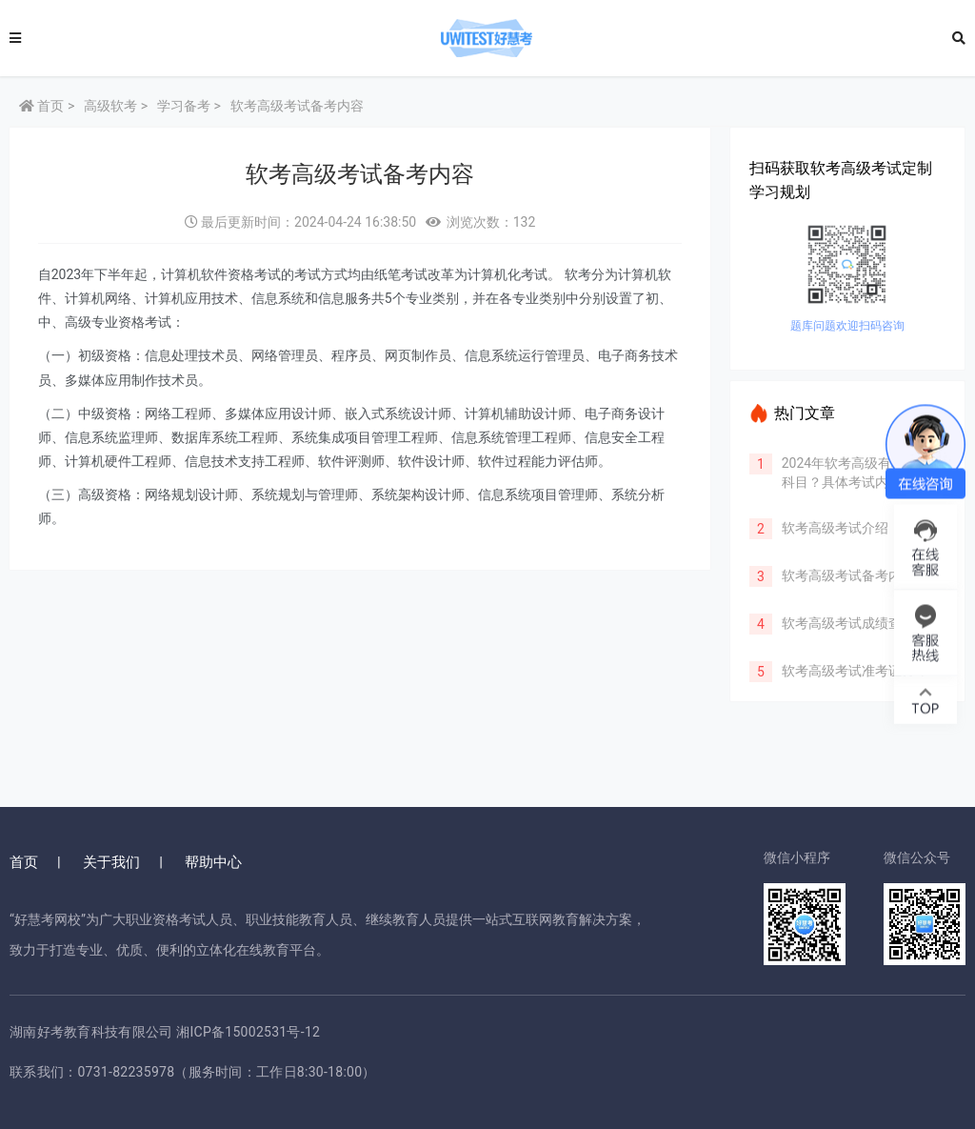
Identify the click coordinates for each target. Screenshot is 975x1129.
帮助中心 (213, 862)
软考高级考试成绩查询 (840, 623)
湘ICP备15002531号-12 (248, 1031)
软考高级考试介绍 (827, 527)
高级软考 (110, 105)
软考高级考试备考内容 (840, 575)
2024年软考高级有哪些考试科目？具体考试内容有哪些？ (855, 482)
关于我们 (111, 862)
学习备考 (183, 105)
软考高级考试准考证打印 (847, 670)
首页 (41, 105)
